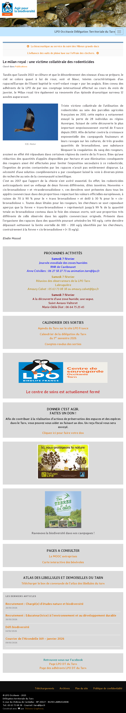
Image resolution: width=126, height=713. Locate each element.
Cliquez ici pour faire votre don (63, 433)
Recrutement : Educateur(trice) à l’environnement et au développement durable (61, 615)
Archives (65, 688)
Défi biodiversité (17, 627)
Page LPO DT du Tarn (63, 664)
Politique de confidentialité (107, 688)
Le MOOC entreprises (63, 556)
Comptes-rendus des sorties (63, 344)
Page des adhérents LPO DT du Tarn (63, 668)
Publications (21, 66)
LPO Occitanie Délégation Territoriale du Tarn (85, 31)
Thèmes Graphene (34, 708)
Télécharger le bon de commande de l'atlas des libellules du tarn (63, 583)
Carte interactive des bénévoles (63, 562)
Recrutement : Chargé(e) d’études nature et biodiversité (44, 604)
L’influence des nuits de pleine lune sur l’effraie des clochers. (61, 53)
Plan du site (81, 688)
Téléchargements (44, 688)
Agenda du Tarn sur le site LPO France (63, 328)
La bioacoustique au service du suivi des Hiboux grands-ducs (65, 46)
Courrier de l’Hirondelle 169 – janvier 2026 (35, 638)
